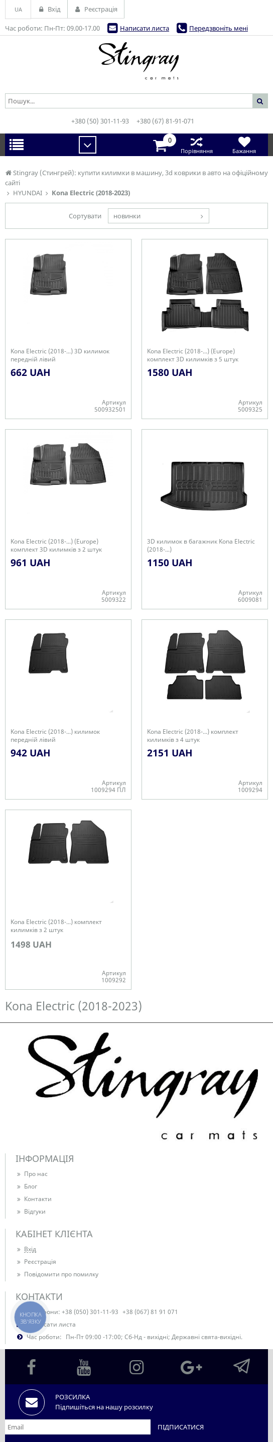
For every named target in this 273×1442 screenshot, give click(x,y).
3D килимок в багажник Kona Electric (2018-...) (201, 546)
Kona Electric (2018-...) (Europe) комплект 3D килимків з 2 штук (56, 546)
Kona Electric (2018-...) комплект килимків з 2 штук (56, 926)
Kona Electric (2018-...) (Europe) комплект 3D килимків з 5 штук (192, 355)
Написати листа (144, 28)
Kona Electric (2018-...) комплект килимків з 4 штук (192, 736)
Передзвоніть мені (218, 28)
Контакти (34, 1199)
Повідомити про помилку (57, 1274)
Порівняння (196, 145)
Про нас (32, 1173)
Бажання (244, 145)
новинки (127, 215)
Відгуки (31, 1211)
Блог (26, 1186)
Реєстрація (36, 1261)
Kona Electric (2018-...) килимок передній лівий (55, 736)
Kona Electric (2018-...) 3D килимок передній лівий (60, 355)
